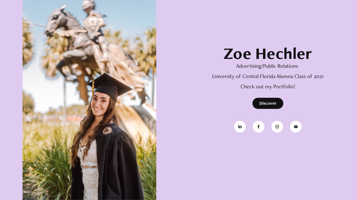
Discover (267, 103)
